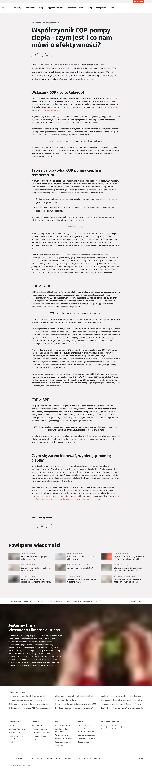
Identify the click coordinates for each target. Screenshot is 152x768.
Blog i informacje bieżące (33, 601)
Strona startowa (14, 601)
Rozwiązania (30, 8)
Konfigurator (101, 8)
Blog (90, 8)
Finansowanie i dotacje (75, 8)
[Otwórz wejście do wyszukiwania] (142, 7)
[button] (137, 601)
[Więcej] (29, 556)
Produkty (17, 8)
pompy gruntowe (110, 107)
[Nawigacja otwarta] (3, 7)
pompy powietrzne (50, 110)
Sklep (112, 8)
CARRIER (30, 765)
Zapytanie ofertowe (55, 8)
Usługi (41, 8)
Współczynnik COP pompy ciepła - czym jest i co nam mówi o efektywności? (75, 601)
